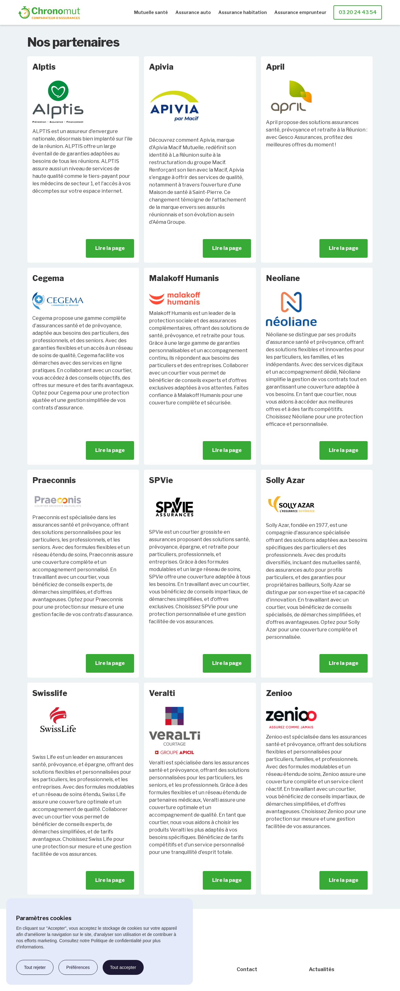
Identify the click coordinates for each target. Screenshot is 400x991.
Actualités (321, 969)
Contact (247, 969)
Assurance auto (193, 12)
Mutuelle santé (151, 12)
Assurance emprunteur (300, 12)
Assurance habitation (242, 12)
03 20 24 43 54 (358, 12)
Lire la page (110, 248)
